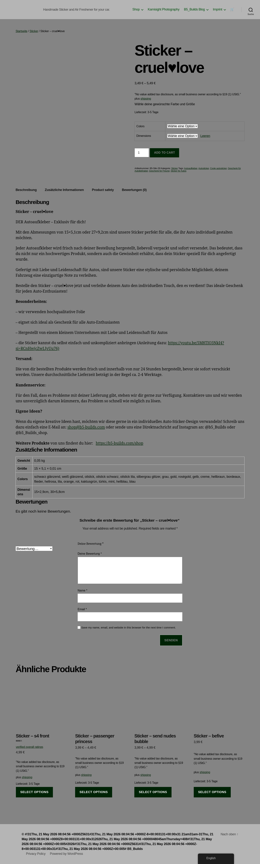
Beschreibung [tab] (26, 190)
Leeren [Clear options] (205, 136)
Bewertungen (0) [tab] (134, 190)
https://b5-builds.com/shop (119, 443)
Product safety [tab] (103, 190)
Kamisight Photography (163, 9)
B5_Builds (135, 849)
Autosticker (203, 168)
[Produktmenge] (142, 152)
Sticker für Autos (178, 171)
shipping (145, 98)
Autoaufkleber (190, 168)
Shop (136, 9)
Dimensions (143, 135)
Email (82, 609)
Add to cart (164, 152)
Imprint (217, 9)
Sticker (34, 31)
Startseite (21, 31)
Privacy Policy (36, 854)
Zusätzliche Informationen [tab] (64, 190)
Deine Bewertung (91, 544)
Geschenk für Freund (159, 171)
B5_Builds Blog (194, 9)
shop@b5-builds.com (86, 427)
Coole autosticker (218, 168)
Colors (140, 126)
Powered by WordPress (66, 854)
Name (82, 590)
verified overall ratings (29, 746)
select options (34, 792)
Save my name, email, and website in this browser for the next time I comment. (128, 627)
